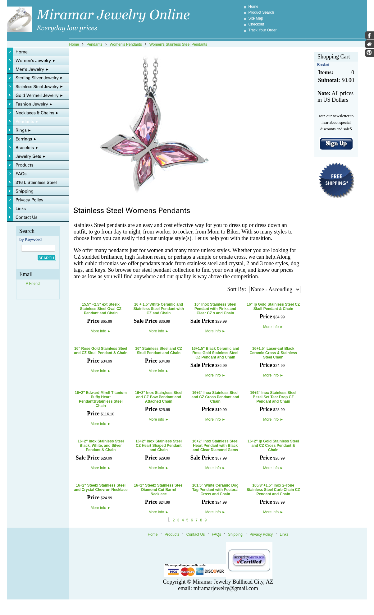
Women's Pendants (126, 44)
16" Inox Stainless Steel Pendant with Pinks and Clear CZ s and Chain (215, 308)
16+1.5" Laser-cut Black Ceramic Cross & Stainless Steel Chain (273, 352)
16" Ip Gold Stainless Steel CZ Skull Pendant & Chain (273, 306)
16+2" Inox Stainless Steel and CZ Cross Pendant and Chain (215, 397)
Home (253, 6)
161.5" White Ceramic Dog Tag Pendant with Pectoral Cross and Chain (215, 489)
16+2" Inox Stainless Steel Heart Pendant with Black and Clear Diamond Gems (215, 445)
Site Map (256, 18)
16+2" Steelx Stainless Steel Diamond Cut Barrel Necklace (158, 489)
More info (101, 331)
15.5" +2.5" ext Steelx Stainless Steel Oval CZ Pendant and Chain (100, 308)
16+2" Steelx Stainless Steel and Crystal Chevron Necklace (101, 487)
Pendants (95, 44)
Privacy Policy (261, 534)
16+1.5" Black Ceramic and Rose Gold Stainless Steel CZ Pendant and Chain (215, 352)
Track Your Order (263, 30)
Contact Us (195, 534)
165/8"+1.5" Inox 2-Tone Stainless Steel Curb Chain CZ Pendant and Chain (273, 489)
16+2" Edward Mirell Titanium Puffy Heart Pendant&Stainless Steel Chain (101, 399)
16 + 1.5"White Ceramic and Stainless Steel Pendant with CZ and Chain (158, 308)
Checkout (256, 24)
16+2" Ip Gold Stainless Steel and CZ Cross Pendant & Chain (273, 445)
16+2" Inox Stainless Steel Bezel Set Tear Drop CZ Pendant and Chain (273, 397)
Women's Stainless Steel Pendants (178, 44)
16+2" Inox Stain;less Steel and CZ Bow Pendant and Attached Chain (158, 397)
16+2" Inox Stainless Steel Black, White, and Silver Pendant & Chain (101, 445)
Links (284, 534)
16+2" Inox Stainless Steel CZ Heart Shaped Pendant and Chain (158, 445)
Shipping (235, 534)
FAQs (216, 534)
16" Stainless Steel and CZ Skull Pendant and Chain (158, 350)
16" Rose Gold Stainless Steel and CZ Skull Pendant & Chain (100, 350)
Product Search (261, 12)
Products (172, 534)
